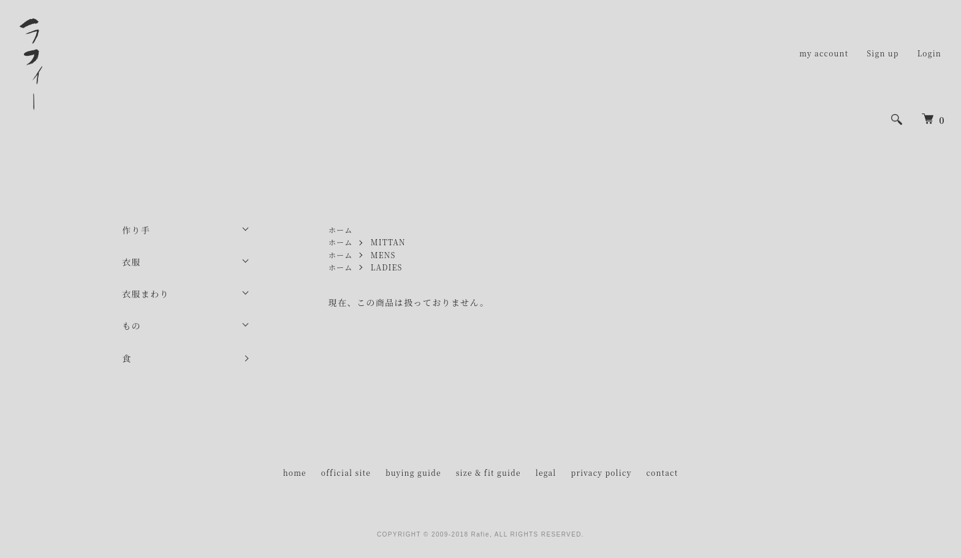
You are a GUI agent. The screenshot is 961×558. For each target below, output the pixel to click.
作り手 (136, 230)
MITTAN (388, 242)
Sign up (882, 53)
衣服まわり (145, 294)
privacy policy (601, 472)
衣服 (131, 262)
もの (131, 325)
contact (662, 472)
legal (546, 472)
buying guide (413, 472)
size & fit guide (488, 472)
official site (346, 472)
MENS (383, 255)
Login (929, 53)
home (294, 472)
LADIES (387, 267)
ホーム (341, 229)
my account (823, 53)
